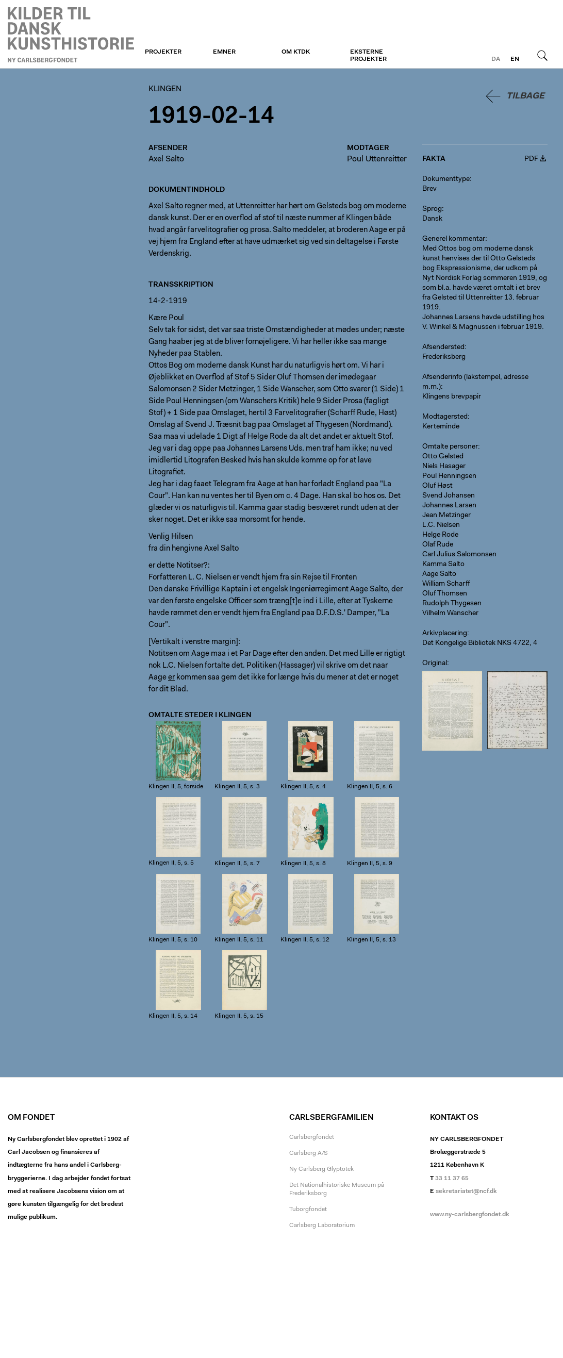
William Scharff (446, 584)
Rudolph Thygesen (452, 603)
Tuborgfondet (308, 1209)
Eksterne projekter (368, 55)
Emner (224, 52)
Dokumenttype (446, 179)
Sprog (432, 209)
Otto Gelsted (442, 456)
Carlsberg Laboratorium (322, 1225)
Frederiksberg (444, 357)
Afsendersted (443, 347)
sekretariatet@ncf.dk (466, 1191)
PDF (531, 159)
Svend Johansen (448, 496)
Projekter (163, 52)
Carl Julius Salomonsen (459, 554)
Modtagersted (445, 417)
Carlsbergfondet (311, 1137)
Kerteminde (440, 426)
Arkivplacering (444, 633)
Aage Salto (439, 574)
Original (434, 663)
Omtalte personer (450, 447)
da (495, 59)
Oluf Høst (437, 486)
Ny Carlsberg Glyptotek (321, 1169)
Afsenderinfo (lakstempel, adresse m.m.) (475, 382)
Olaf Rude (437, 545)
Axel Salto (166, 159)
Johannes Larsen (449, 505)
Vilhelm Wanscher (450, 613)
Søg (542, 55)
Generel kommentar (453, 239)
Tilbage (525, 96)
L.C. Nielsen (441, 525)
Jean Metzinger (446, 515)
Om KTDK (295, 52)
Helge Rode (440, 535)
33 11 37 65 (452, 1178)
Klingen (71, 34)
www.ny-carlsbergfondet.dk (469, 1215)
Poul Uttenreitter (377, 159)
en (514, 59)
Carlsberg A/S (308, 1153)
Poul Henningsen (449, 476)
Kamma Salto (443, 564)
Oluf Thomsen (444, 594)
